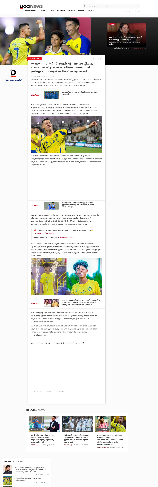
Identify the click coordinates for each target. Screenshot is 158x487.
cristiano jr (49, 391)
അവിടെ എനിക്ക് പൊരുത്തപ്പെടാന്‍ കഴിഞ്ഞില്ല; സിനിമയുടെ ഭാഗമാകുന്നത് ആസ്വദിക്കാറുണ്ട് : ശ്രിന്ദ (125, 41)
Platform (93, 465)
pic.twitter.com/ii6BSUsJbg (44, 233)
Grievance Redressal (24, 477)
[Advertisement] (66, 189)
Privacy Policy (21, 468)
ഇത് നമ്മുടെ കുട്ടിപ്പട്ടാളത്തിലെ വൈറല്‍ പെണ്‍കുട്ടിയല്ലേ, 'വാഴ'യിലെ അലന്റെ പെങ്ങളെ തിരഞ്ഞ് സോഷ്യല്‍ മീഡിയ (136, 153)
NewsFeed (93, 471)
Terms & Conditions (23, 471)
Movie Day (93, 468)
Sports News (60, 391)
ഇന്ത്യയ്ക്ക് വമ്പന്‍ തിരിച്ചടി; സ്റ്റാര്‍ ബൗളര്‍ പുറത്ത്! (81, 93)
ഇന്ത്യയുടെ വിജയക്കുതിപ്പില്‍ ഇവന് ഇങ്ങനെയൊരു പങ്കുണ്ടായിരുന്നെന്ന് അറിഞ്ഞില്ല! (79, 205)
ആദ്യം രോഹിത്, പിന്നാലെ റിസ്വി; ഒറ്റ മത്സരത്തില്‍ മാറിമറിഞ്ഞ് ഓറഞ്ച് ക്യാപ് (133, 142)
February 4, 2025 (66, 237)
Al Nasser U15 (37, 391)
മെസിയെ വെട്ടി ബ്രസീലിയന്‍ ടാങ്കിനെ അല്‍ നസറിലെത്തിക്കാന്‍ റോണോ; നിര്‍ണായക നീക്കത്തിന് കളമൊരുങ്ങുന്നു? (110, 441)
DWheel (43, 468)
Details (43, 474)
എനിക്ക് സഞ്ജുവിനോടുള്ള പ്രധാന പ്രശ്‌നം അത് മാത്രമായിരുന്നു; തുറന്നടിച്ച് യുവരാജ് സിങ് (43, 439)
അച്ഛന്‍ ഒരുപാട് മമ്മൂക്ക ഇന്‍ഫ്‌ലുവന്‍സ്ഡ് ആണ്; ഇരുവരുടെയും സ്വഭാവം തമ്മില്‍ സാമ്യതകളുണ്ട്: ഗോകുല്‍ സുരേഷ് (82, 302)
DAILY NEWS (43, 11)
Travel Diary (69, 465)
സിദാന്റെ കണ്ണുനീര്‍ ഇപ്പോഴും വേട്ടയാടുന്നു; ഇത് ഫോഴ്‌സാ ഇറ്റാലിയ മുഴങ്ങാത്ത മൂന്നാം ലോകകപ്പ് (77, 439)
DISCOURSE (61, 11)
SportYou (68, 471)
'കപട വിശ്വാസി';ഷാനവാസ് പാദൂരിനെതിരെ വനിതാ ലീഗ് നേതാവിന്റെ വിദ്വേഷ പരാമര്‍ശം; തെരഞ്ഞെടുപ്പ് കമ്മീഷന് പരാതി (135, 79)
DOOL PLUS (90, 11)
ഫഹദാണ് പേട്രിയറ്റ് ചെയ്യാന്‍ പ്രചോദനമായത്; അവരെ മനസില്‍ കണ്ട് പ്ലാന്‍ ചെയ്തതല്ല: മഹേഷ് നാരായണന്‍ (135, 122)
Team (17, 465)
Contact (18, 474)
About (18, 463)
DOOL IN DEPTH (30, 11)
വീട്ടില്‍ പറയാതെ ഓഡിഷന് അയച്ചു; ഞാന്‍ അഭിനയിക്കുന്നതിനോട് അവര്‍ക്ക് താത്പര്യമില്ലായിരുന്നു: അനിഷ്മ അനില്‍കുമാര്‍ (136, 100)
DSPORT (81, 11)
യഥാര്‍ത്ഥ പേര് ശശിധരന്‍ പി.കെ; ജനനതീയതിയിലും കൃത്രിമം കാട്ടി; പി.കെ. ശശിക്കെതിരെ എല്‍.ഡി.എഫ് (134, 132)
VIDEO (52, 11)
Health (43, 471)
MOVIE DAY (71, 11)
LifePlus (68, 468)
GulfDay (68, 474)
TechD (43, 465)
